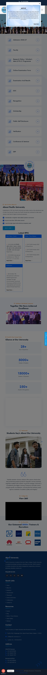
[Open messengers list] (3, 671)
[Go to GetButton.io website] (3, 673)
